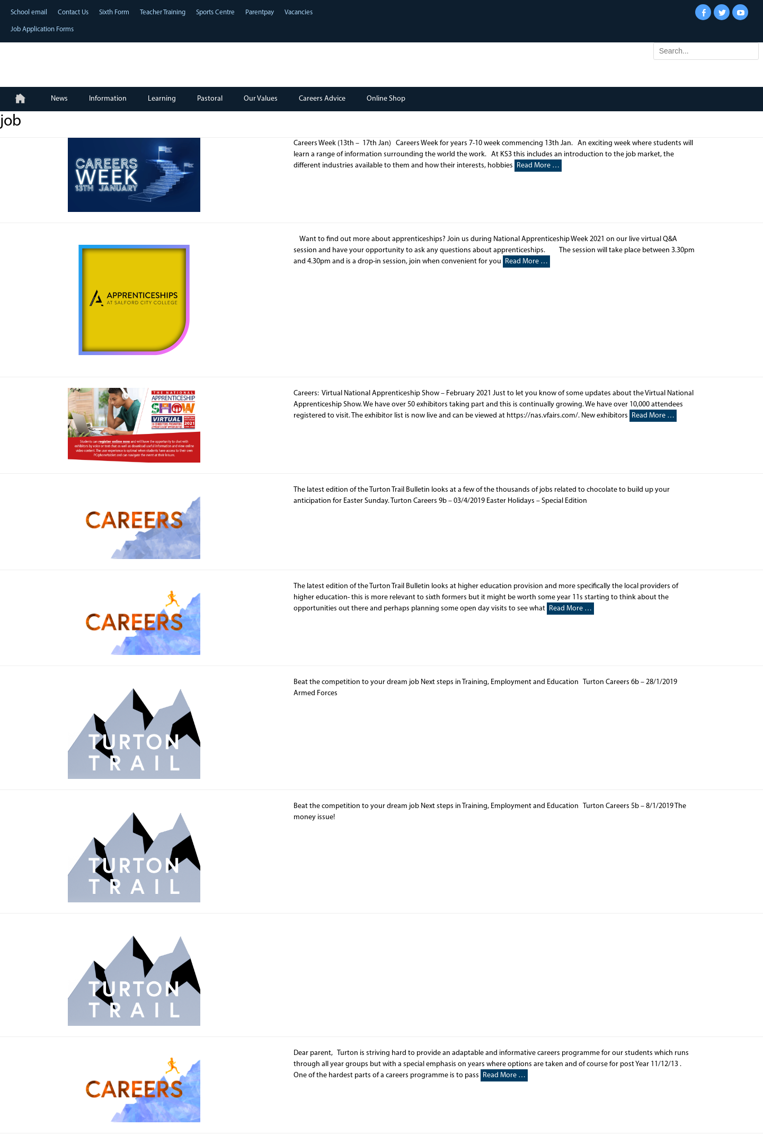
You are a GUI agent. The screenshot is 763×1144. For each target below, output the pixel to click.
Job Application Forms (42, 29)
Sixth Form (114, 12)
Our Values (261, 99)
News (59, 99)
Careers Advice (322, 99)
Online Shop (386, 99)
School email (29, 12)
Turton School (80, 59)
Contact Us (73, 12)
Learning (162, 99)
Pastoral (210, 99)
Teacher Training (162, 12)
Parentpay (259, 12)
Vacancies (299, 12)
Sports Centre (215, 12)
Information (108, 99)
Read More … (538, 166)
